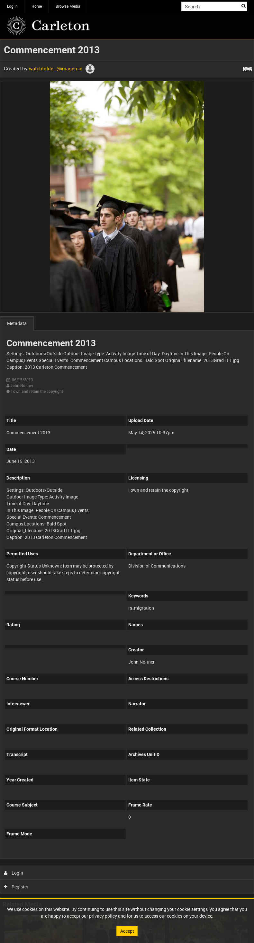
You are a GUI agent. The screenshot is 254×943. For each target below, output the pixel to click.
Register (16, 887)
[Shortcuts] (247, 68)
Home (37, 6)
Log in (12, 6)
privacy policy (103, 916)
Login (13, 873)
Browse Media (68, 6)
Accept (127, 931)
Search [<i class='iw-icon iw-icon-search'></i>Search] (243, 6)
